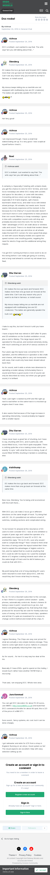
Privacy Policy (25, 855)
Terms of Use (8, 871)
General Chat (26, 29)
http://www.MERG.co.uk (22, 706)
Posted (20, 42)
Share (11, 828)
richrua (7, 26)
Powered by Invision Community (25, 863)
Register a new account (25, 794)
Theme (13, 855)
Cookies (37, 855)
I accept (41, 870)
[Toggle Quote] (6, 166)
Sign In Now (25, 812)
